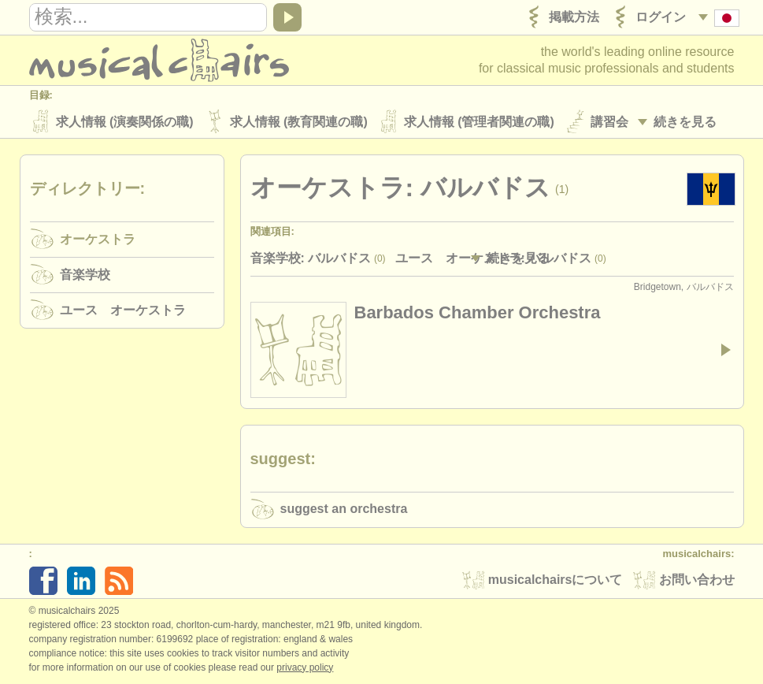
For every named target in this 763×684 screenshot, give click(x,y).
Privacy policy (304, 667)
